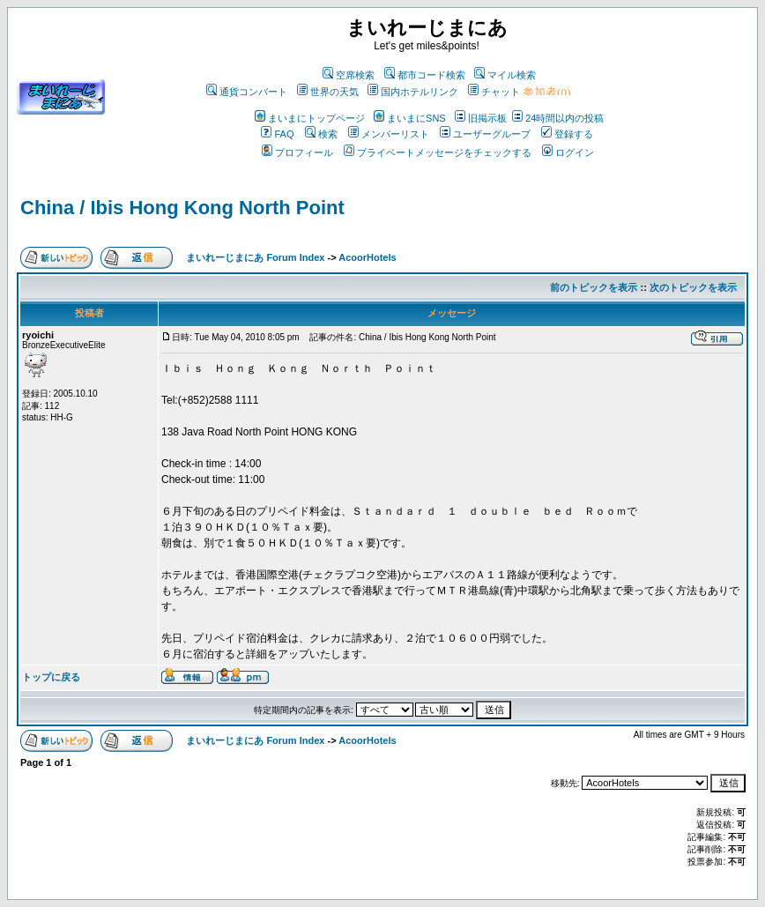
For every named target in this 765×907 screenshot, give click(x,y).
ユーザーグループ (485, 134)
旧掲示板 (481, 118)
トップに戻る (51, 677)
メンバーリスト (388, 134)
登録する (567, 134)
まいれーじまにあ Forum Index (255, 257)
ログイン (568, 152)
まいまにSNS (410, 118)
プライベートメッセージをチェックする (437, 152)
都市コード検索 (424, 75)
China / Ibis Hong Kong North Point (182, 208)
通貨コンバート (246, 91)
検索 (321, 134)
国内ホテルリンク (413, 91)
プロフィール (297, 152)
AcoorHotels (367, 257)
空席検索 (349, 75)
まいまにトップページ (310, 118)
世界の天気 (328, 91)
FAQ (277, 134)
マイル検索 (505, 75)
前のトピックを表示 (593, 287)
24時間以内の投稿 (558, 118)
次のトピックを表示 (693, 287)
